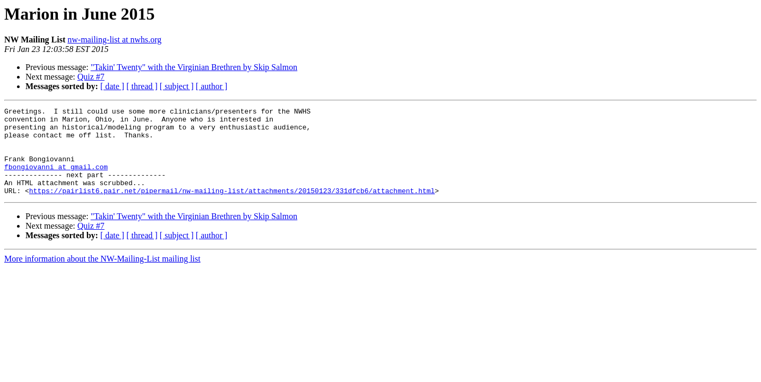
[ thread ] (142, 86)
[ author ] (212, 86)
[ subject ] (177, 86)
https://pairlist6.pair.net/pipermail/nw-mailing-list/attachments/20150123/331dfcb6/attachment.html (232, 208)
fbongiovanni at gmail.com (56, 179)
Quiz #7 (91, 76)
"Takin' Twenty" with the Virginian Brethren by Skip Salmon (194, 67)
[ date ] (112, 86)
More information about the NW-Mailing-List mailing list (102, 276)
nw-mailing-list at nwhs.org (114, 39)
